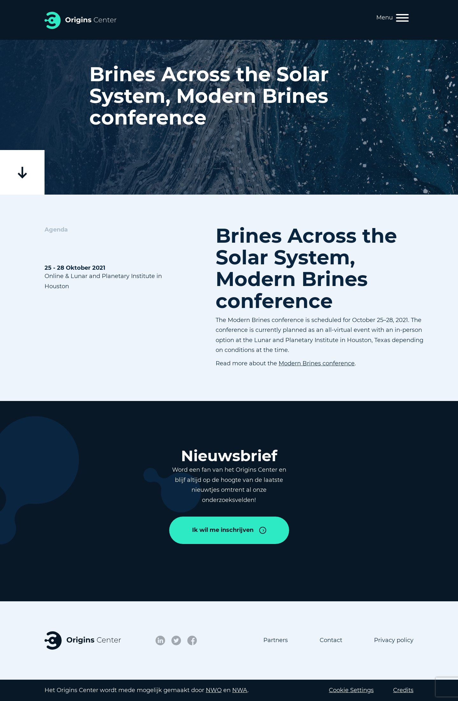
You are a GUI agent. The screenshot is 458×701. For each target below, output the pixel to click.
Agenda (56, 229)
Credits (403, 690)
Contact (331, 640)
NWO (214, 690)
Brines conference (328, 363)
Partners (275, 640)
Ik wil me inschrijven (222, 529)
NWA (239, 690)
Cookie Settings (351, 690)
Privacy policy (393, 640)
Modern (290, 363)
